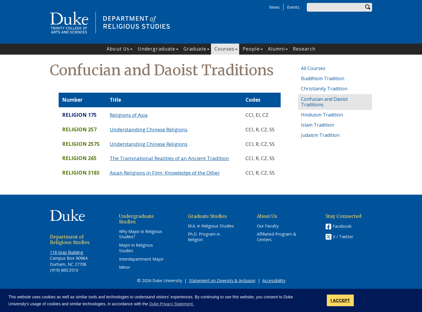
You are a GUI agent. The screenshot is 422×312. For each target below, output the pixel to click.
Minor (124, 267)
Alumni (276, 49)
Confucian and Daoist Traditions (324, 102)
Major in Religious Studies (136, 248)
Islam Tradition (317, 125)
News (274, 7)
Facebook (342, 226)
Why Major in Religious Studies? (140, 234)
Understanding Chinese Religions (148, 129)
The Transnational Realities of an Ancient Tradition (169, 158)
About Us (118, 49)
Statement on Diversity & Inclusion (222, 280)
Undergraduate (156, 49)
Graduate (194, 49)
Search (367, 7)
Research (304, 49)
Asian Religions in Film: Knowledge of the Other (165, 172)
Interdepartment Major (141, 259)
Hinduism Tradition (322, 115)
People (251, 49)
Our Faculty (268, 226)
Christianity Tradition (324, 88)
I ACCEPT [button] (340, 300)
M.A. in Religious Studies (211, 226)
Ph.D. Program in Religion (204, 237)
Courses (224, 49)
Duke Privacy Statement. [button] (171, 304)
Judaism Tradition (320, 135)
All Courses (313, 68)
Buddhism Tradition (322, 78)
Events (293, 7)
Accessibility (273, 280)
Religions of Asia (129, 115)
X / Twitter (343, 236)
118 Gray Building (66, 252)
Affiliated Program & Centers (276, 237)
